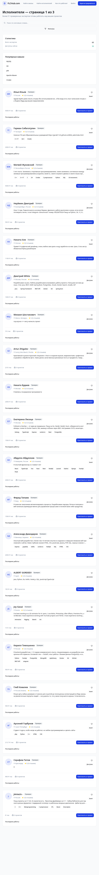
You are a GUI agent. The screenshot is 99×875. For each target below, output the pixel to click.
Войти (73, 3)
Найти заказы (28, 3)
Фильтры (49, 29)
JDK (7, 71)
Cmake (8, 80)
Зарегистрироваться (87, 3)
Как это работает (61, 3)
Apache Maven (11, 75)
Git (7, 66)
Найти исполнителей (44, 3)
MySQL (8, 61)
